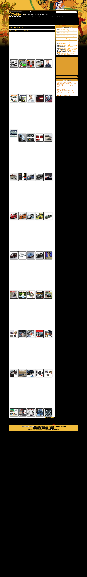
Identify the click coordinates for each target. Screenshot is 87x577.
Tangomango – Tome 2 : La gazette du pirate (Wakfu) (66, 94)
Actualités (25, 11)
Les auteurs (57, 464)
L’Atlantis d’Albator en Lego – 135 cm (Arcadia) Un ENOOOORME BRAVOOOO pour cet (67, 46)
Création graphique (37, 466)
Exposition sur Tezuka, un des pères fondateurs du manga (66, 86)
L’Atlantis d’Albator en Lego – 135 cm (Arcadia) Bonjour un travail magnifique (67, 49)
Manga (43, 14)
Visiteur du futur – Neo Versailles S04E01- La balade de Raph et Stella (66, 84)
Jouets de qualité (35, 16)
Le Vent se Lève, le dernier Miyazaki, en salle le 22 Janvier (66, 91)
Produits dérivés (27, 16)
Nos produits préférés (61, 89)
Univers (32, 11)
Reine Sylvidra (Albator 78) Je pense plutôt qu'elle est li (67, 30)
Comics (47, 14)
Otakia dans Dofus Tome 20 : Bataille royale (65, 87)
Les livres (37, 14)
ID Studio (52, 466)
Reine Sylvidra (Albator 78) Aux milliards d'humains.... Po (67, 33)
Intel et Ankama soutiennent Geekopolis (64, 82)
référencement (39, 467)
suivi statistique (47, 467)
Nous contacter (38, 464)
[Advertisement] (43, 21)
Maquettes (54, 16)
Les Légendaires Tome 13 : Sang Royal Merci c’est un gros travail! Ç (65, 54)
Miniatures (49, 16)
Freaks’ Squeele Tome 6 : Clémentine (64, 95)
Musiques (64, 16)
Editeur (43, 464)
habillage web (45, 466)
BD (40, 14)
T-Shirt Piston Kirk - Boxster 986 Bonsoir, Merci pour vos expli (67, 51)
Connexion (63, 464)
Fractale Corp (55, 467)
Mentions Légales (49, 464)
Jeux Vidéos (59, 16)
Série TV (32, 14)
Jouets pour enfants (42, 16)
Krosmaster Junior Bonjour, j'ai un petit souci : (65, 41)
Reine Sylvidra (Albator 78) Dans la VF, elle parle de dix (66, 36)
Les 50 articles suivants (49, 455)
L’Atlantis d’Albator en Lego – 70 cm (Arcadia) (65, 92)
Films (29, 14)
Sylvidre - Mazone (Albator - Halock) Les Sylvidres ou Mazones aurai (65, 39)
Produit (24, 14)
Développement (32, 467)
